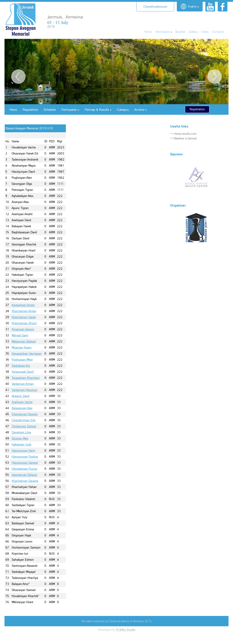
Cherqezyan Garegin (25, 414)
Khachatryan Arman (24, 311)
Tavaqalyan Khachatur (26, 377)
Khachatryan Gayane (25, 481)
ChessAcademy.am (155, 6)
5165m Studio (125, 629)
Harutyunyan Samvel (25, 462)
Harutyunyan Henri (23, 450)
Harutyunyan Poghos (25, 456)
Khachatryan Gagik (24, 317)
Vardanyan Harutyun (24, 390)
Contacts (218, 31)
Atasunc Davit (20, 396)
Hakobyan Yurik (21, 444)
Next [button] (214, 76)
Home (148, 31)
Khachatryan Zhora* (24, 323)
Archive (139, 109)
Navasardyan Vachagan (27, 353)
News (13, 109)
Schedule (50, 109)
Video (205, 31)
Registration (197, 109)
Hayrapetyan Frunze (24, 468)
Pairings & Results (97, 109)
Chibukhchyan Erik (23, 420)
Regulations (30, 109)
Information (162, 31)
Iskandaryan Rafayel (24, 474)
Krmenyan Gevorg (23, 329)
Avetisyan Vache (22, 402)
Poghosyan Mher (22, 359)
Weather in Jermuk (185, 138)
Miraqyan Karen (21, 347)
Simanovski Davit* (23, 371)
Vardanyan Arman (23, 384)
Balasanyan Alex (22, 408)
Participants (69, 109)
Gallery (193, 31)
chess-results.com (185, 133)
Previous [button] (18, 76)
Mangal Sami (20, 335)
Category (123, 109)
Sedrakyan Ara (21, 365)
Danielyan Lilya (21, 432)
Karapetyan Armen (23, 305)
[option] (116, 71)
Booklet (180, 31)
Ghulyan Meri (20, 438)
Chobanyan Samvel (24, 426)
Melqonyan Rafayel (24, 341)
